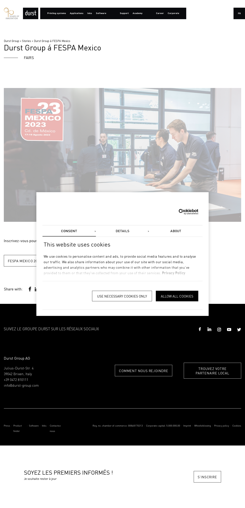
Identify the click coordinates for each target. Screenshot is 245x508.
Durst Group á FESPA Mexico (52, 41)
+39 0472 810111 (16, 380)
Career (160, 13)
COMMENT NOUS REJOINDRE (143, 370)
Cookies (236, 426)
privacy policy (173, 273)
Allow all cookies (177, 296)
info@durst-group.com (21, 385)
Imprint (187, 426)
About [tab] (175, 231)
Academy (137, 13)
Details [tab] (123, 231)
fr (239, 13)
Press (7, 426)
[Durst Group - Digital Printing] (30, 13)
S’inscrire (207, 477)
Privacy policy (221, 426)
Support (124, 13)
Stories (26, 41)
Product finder (17, 428)
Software (34, 426)
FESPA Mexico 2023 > (26, 261)
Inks (44, 426)
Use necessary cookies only (122, 296)
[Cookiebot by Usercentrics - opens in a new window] (181, 212)
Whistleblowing (202, 426)
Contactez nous (55, 428)
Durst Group (11, 41)
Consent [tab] (69, 231)
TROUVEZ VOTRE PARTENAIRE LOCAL (212, 370)
